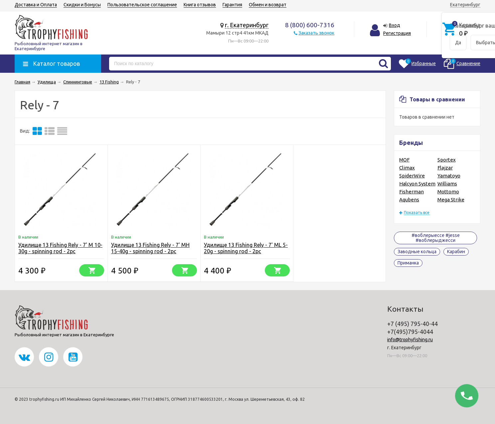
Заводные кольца (417, 251)
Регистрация (397, 33)
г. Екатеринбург (246, 25)
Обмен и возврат (267, 4)
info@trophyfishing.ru (410, 339)
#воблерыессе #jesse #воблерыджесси (436, 238)
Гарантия (232, 4)
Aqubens (409, 199)
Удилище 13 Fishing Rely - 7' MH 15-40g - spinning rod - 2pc (150, 248)
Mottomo (448, 191)
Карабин (456, 251)
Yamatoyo (448, 175)
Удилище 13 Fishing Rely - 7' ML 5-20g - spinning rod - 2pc (246, 248)
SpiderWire (412, 175)
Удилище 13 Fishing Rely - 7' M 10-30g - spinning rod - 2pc (60, 248)
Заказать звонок (316, 33)
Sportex (446, 159)
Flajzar (445, 167)
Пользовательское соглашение (142, 4)
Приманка (408, 262)
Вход (394, 25)
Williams (447, 183)
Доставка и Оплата (36, 4)
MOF (404, 159)
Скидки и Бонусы (82, 4)
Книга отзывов (200, 4)
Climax (407, 167)
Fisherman (411, 191)
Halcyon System (417, 183)
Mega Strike (450, 199)
